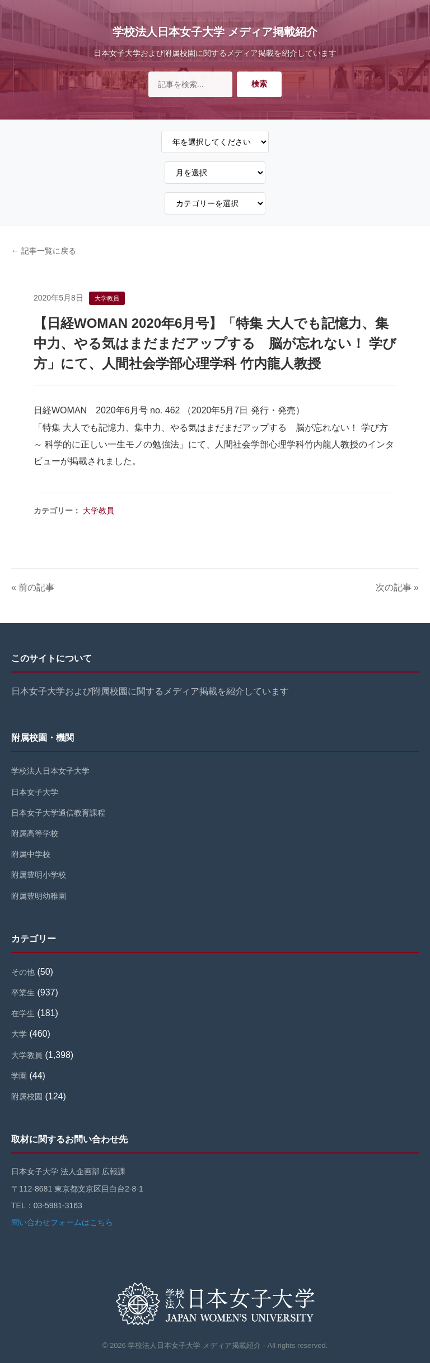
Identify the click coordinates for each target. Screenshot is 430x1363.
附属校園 (27, 1096)
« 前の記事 (32, 587)
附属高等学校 (34, 833)
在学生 (23, 1013)
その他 (23, 972)
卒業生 (23, 992)
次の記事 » (397, 587)
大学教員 (98, 510)
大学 (19, 1034)
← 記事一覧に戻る (43, 250)
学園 (19, 1075)
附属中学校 (30, 854)
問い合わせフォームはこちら (62, 1222)
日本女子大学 (34, 792)
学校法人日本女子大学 (50, 770)
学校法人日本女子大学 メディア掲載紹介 (215, 32)
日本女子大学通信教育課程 (58, 812)
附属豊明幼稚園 (38, 896)
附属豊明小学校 (38, 874)
